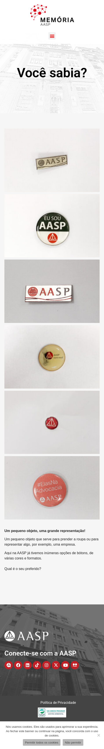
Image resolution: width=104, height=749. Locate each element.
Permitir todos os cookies (41, 742)
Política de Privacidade (58, 719)
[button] (52, 35)
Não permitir (73, 742)
